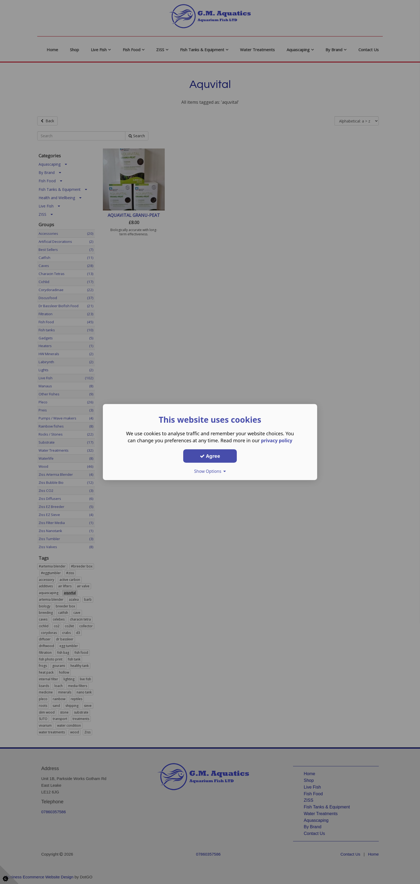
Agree (210, 456)
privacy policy (276, 440)
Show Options (210, 471)
